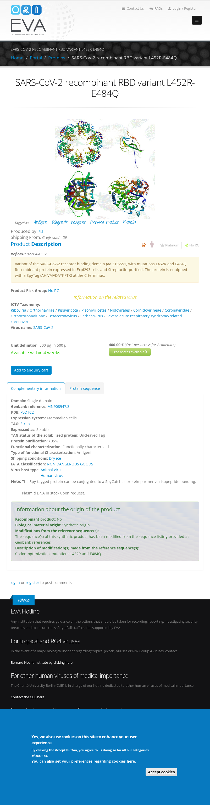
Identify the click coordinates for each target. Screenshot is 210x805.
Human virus (52, 475)
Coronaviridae (177, 310)
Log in (14, 582)
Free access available (129, 352)
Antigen (40, 222)
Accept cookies (161, 772)
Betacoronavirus (62, 315)
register (32, 582)
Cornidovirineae (147, 310)
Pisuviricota (68, 310)
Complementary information (36, 388)
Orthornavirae (42, 310)
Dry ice (55, 458)
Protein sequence (84, 388)
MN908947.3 (58, 406)
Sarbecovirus (91, 315)
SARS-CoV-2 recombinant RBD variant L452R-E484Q (124, 58)
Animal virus (52, 469)
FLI (40, 231)
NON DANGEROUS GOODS (70, 463)
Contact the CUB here (27, 697)
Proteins (56, 58)
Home (17, 58)
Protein (129, 222)
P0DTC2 (27, 412)
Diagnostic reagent (68, 222)
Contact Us (133, 8)
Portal (36, 58)
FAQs (156, 8)
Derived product (104, 222)
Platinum (172, 245)
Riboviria (18, 310)
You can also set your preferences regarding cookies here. (83, 761)
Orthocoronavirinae (28, 315)
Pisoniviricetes (94, 310)
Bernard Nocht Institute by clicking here (42, 662)
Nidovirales (120, 310)
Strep (25, 423)
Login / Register (182, 8)
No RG (194, 245)
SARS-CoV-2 (43, 327)
